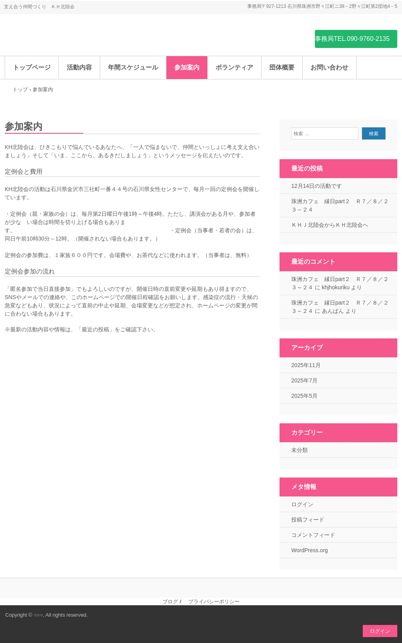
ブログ (170, 601)
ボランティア (234, 67)
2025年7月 (304, 380)
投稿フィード (307, 519)
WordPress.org (309, 550)
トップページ (32, 67)
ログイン (302, 504)
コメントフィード (313, 535)
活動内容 (79, 67)
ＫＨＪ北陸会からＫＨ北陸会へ (329, 225)
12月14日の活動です (316, 186)
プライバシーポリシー (213, 601)
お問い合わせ (329, 67)
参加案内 (186, 67)
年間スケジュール (133, 67)
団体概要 (281, 67)
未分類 (299, 450)
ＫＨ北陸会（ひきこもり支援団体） (63, 38)
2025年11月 (306, 365)
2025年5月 (304, 396)
